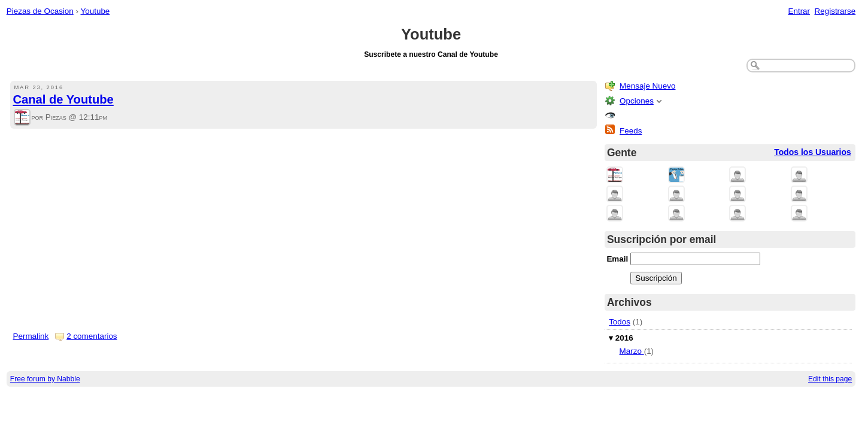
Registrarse (835, 11)
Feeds (631, 130)
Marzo (632, 351)
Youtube (95, 11)
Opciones (637, 100)
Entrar (799, 11)
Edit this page (830, 379)
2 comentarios (91, 336)
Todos (619, 321)
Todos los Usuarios (812, 152)
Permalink (31, 336)
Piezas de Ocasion (40, 11)
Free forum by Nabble (45, 379)
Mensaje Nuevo (647, 85)
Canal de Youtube (63, 99)
